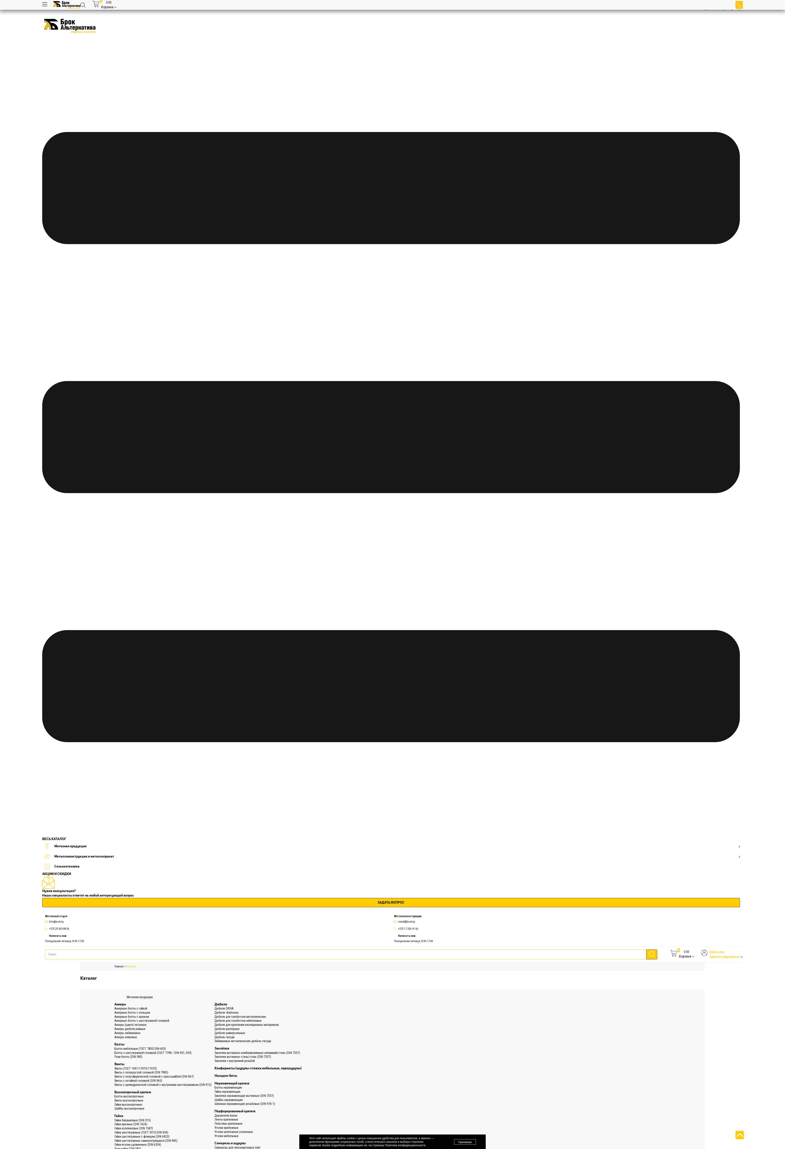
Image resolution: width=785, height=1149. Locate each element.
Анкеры (120, 1004)
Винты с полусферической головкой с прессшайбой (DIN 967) (154, 1076)
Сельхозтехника (62, 866)
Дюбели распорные (227, 1029)
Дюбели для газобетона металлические (240, 1017)
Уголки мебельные (226, 1136)
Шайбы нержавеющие (229, 1100)
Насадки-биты (226, 1075)
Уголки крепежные (226, 1128)
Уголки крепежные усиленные (234, 1132)
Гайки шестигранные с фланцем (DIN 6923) (141, 1136)
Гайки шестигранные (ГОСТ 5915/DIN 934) (141, 1132)
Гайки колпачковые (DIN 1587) (133, 1128)
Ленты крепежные (226, 1119)
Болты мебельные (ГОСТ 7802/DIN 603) (140, 1049)
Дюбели (221, 1004)
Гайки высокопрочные (128, 1104)
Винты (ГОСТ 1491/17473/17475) (135, 1068)
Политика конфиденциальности (405, 1145)
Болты (119, 1044)
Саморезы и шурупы (230, 1143)
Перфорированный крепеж (235, 1111)
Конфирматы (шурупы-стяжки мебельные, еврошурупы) (258, 1068)
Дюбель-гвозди (225, 1037)
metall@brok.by (406, 921)
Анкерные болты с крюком (131, 1017)
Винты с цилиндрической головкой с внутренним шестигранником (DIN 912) (162, 1085)
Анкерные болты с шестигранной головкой (141, 1020)
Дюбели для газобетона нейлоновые (238, 1020)
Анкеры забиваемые (127, 1033)
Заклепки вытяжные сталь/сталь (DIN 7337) (243, 1057)
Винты (119, 1064)
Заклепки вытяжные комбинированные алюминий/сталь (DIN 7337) (257, 1053)
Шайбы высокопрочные (129, 1108)
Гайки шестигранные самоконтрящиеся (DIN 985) (145, 1141)
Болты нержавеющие (228, 1087)
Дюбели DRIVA (224, 1008)
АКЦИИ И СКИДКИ (56, 874)
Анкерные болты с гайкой (130, 1008)
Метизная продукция (392, 846)
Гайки (118, 1116)
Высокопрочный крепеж (132, 1092)
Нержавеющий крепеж (232, 1083)
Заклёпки (222, 1048)
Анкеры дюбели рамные (129, 1029)
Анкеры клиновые (125, 1037)
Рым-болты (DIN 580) (128, 1057)
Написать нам (58, 935)
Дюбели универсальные (230, 1033)
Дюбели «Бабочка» (227, 1012)
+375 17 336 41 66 (408, 928)
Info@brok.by (56, 921)
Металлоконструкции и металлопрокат (392, 856)
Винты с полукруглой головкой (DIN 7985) (141, 1072)
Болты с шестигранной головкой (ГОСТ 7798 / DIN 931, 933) (153, 1053)
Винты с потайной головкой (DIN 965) (138, 1081)
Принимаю (465, 1142)
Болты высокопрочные (129, 1096)
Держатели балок (226, 1115)
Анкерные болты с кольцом (132, 1012)
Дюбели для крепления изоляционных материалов (247, 1025)
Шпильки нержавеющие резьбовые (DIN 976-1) (245, 1104)
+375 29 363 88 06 (59, 928)
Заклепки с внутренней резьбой (235, 1061)
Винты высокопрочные (128, 1100)
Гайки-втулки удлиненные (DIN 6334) (137, 1144)
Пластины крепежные (228, 1123)
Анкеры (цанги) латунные (130, 1025)
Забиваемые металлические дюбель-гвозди (243, 1041)
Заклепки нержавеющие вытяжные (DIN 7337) (244, 1096)
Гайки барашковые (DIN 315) (132, 1120)
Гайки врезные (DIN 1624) (130, 1124)
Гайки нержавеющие (227, 1091)
